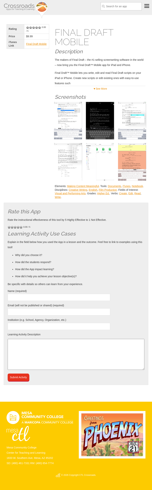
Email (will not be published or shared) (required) (36, 305)
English (93, 189)
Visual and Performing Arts (70, 193)
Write (58, 197)
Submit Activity (18, 377)
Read (137, 193)
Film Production (108, 189)
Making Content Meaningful (83, 186)
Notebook (137, 186)
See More (101, 88)
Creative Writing (78, 189)
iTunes (126, 186)
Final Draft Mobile (36, 43)
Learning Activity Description (24, 334)
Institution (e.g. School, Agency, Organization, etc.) (37, 319)
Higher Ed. (103, 193)
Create (123, 193)
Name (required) (17, 291)
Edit (130, 193)
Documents (114, 186)
